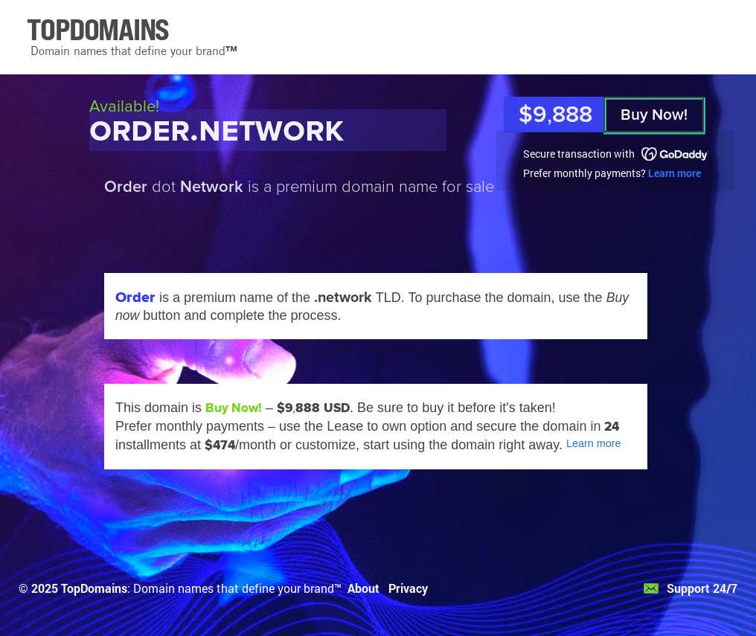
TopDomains (94, 588)
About (363, 588)
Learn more (674, 173)
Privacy (408, 588)
